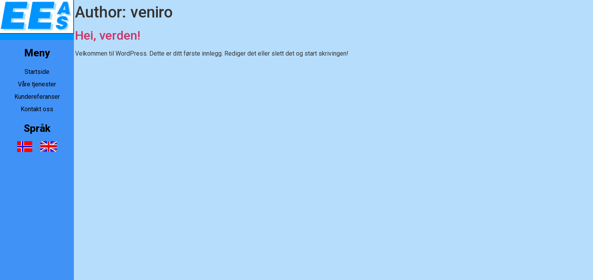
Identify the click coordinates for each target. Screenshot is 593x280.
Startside (36, 71)
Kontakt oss (37, 109)
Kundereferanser (37, 96)
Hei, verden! (107, 35)
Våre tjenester (37, 84)
